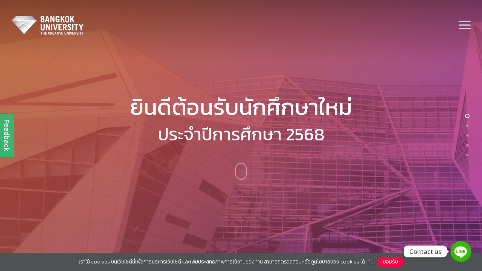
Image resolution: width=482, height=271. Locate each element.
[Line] (461, 251)
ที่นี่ (371, 262)
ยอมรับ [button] (390, 262)
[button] (465, 25)
